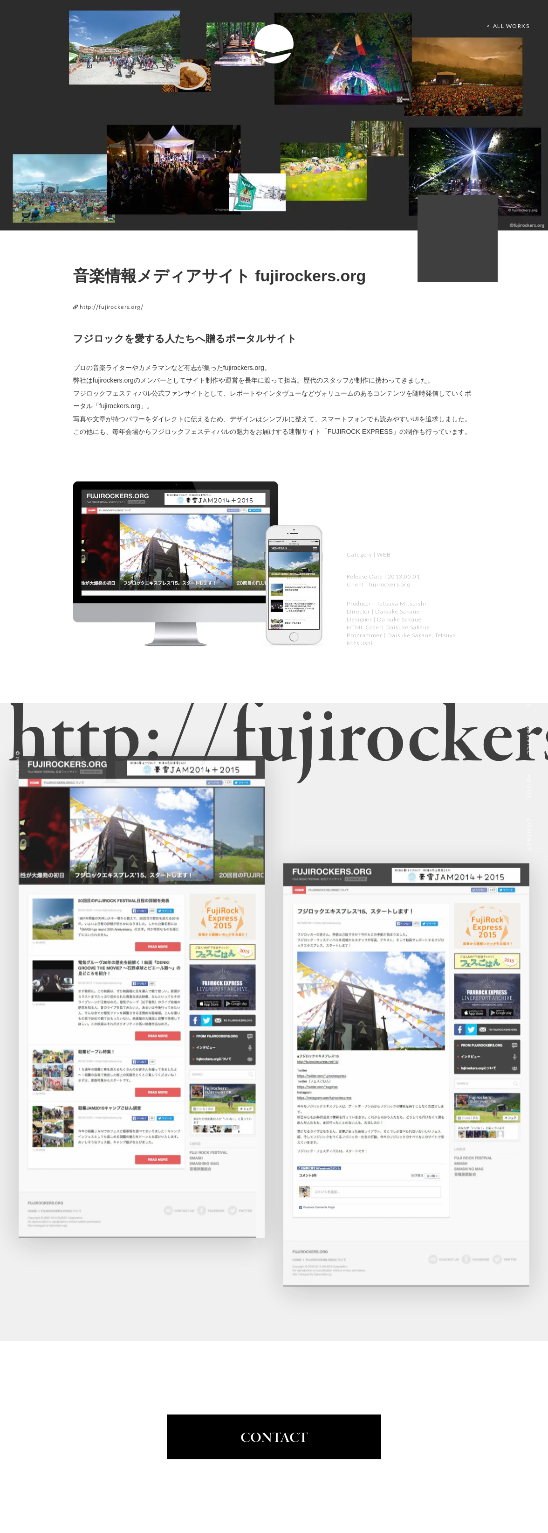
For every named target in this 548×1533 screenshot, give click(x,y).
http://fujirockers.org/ (108, 307)
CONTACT (274, 1438)
